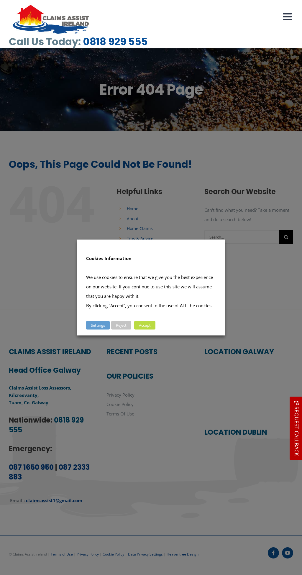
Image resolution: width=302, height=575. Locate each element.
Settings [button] (98, 325)
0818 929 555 (115, 41)
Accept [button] (145, 325)
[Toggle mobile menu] (288, 16)
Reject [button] (121, 325)
